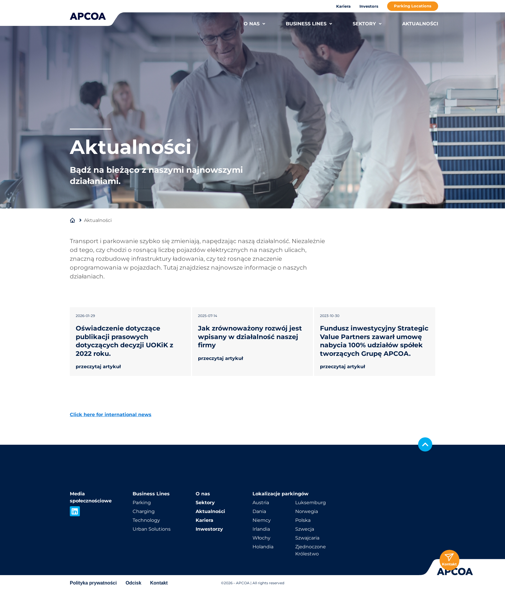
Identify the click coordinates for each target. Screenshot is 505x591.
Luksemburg (310, 502)
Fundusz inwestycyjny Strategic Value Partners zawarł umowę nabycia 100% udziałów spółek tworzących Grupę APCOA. (374, 341)
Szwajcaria (307, 538)
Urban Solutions (152, 529)
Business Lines (151, 494)
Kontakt (159, 582)
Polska (303, 520)
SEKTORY (367, 23)
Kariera (343, 6)
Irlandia (261, 529)
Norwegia (306, 511)
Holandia (262, 547)
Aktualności (210, 511)
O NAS (254, 23)
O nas (203, 494)
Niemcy (261, 520)
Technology (146, 520)
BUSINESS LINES (309, 23)
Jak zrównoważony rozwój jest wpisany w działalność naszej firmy (250, 336)
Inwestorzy (209, 529)
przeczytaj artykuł (98, 366)
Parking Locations (412, 6)
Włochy (261, 538)
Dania (259, 511)
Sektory (205, 502)
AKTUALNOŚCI (420, 23)
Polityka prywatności (93, 582)
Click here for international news (110, 414)
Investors (368, 6)
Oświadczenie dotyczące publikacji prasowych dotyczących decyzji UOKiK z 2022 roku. (124, 341)
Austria (260, 502)
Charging (144, 511)
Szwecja (304, 529)
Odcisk (133, 582)
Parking (142, 502)
